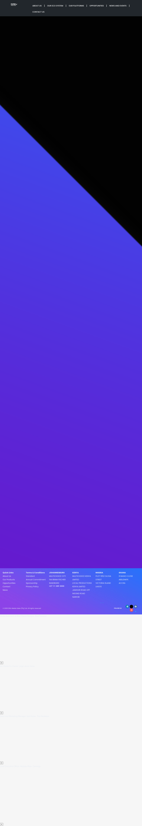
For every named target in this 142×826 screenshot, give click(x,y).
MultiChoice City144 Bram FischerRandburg (57, 579)
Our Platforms (76, 5)
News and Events (117, 5)
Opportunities (97, 5)
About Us (37, 5)
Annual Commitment (36, 579)
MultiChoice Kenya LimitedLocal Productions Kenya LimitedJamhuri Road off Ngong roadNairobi (82, 586)
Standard (30, 576)
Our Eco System (55, 5)
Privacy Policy (32, 586)
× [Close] (1, 663)
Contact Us (38, 12)
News (5, 590)
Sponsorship (31, 583)
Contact (6, 586)
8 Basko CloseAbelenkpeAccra (126, 579)
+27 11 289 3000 (56, 586)
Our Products (9, 579)
